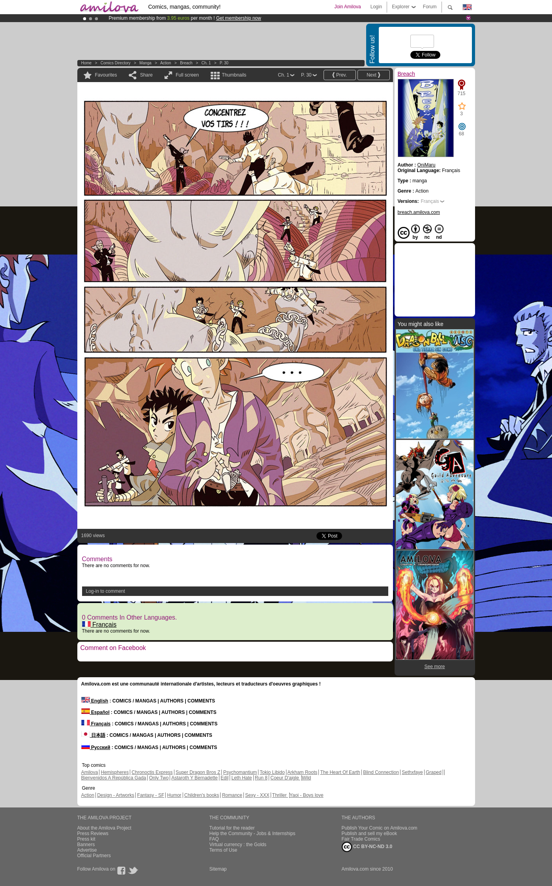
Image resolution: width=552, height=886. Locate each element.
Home (86, 63)
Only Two (159, 778)
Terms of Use (224, 850)
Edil (224, 778)
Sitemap (218, 869)
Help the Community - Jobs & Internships (253, 833)
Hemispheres (115, 772)
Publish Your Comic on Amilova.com (379, 828)
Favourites (106, 75)
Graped (434, 772)
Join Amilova (347, 6)
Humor (174, 795)
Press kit (86, 839)
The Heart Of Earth (340, 772)
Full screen (187, 75)
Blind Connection (381, 772)
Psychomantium (240, 772)
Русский (95, 747)
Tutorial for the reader (232, 828)
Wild (306, 778)
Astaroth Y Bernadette (194, 778)
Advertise (87, 850)
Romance (232, 795)
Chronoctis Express (152, 772)
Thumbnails (234, 75)
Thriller (280, 795)
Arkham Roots (302, 772)
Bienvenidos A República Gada (113, 778)
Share (146, 75)
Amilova (89, 772)
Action (165, 63)
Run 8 (261, 778)
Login (376, 6)
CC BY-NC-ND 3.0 (367, 847)
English (95, 701)
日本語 (93, 735)
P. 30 (224, 63)
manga (145, 63)
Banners (86, 844)
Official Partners (94, 855)
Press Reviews (93, 833)
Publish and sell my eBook (369, 833)
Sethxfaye (412, 772)
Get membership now (238, 18)
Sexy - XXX (257, 795)
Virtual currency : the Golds (238, 844)
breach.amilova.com (419, 212)
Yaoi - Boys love (307, 795)
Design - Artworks (115, 795)
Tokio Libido (272, 772)
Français (99, 624)
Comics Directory (116, 63)
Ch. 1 (206, 63)
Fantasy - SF (151, 795)
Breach (186, 63)
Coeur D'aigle (285, 778)
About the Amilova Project (104, 828)
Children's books (201, 795)
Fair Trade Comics (361, 839)
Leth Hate (241, 778)
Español (95, 712)
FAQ (214, 839)
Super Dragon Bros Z (198, 772)
